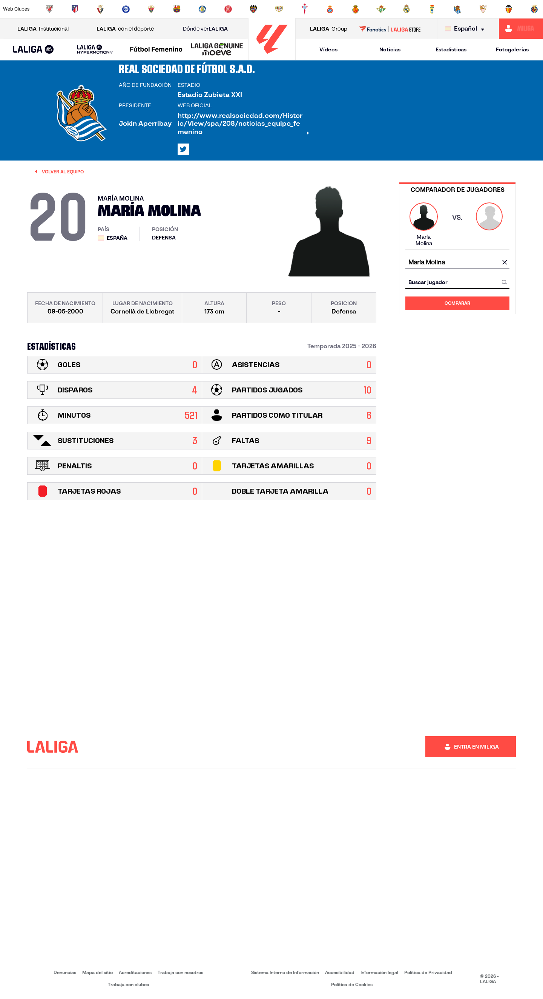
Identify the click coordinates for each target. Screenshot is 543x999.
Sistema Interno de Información (285, 972)
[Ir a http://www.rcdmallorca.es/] (355, 9)
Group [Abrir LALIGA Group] (328, 29)
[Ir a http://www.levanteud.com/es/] (253, 9)
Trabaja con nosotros (180, 972)
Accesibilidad (339, 972)
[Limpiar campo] (505, 262)
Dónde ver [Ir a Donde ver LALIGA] (205, 29)
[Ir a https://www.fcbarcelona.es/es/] (177, 9)
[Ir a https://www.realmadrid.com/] (406, 9)
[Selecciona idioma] (466, 29)
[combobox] (457, 262)
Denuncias (65, 972)
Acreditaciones (135, 972)
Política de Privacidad (428, 972)
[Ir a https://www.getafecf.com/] (202, 9)
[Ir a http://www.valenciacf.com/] (508, 9)
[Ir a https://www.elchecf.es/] (151, 9)
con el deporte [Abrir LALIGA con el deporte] (125, 29)
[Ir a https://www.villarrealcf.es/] (534, 9)
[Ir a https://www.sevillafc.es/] (483, 9)
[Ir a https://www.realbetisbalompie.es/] (381, 9)
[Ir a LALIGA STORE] (390, 29)
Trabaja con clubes (128, 984)
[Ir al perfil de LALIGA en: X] (183, 149)
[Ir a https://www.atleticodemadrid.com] (74, 9)
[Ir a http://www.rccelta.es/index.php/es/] (304, 9)
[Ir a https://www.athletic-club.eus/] (49, 9)
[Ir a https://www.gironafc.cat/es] (228, 9)
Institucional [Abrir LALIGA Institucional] (43, 29)
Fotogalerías (512, 49)
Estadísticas (451, 49)
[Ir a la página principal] (271, 57)
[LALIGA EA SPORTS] (33, 50)
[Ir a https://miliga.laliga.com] (521, 29)
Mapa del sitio (97, 972)
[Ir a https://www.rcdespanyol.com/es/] (330, 9)
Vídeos (328, 49)
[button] (33, 49)
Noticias (389, 49)
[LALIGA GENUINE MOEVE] (217, 50)
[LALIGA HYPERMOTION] (95, 50)
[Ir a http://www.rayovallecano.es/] (279, 9)
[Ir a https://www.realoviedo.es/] (432, 9)
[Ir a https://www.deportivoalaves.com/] (126, 9)
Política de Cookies (352, 984)
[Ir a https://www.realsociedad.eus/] (457, 9)
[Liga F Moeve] (156, 50)
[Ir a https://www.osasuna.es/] (100, 9)
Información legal (379, 972)
